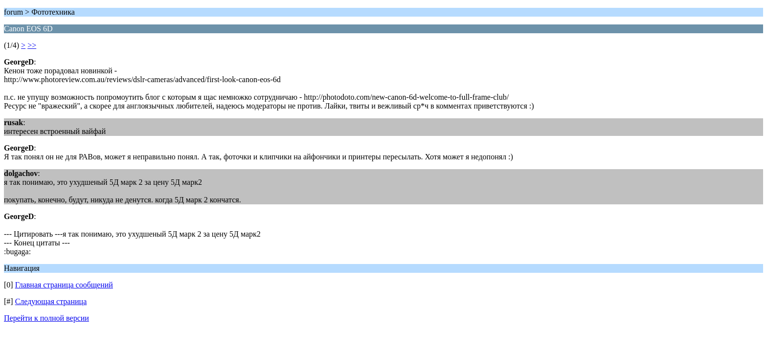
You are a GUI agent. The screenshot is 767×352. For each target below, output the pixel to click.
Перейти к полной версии (46, 318)
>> (31, 45)
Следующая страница (51, 301)
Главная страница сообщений (64, 285)
